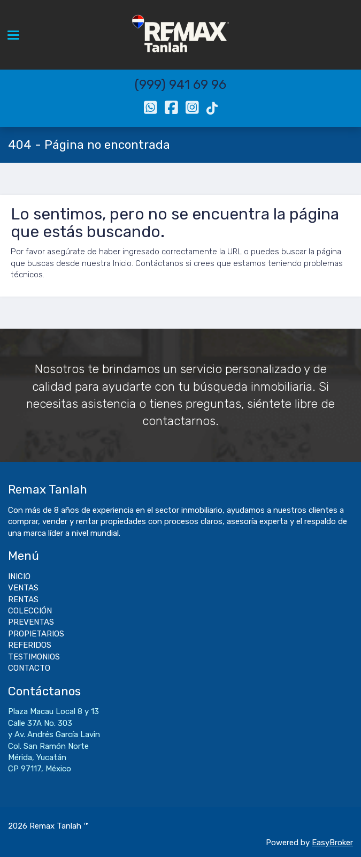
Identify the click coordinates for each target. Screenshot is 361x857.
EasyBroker (332, 842)
